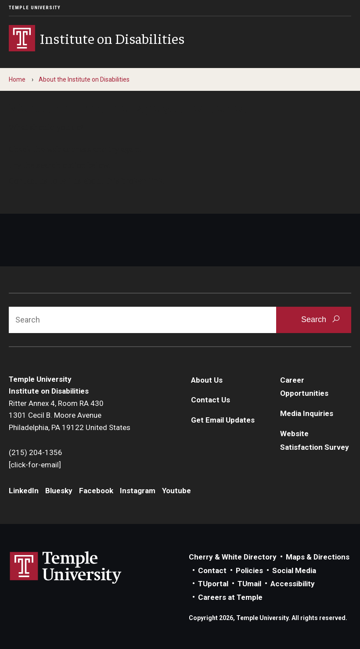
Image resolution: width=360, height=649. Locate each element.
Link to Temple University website (66, 567)
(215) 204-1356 (35, 452)
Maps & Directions (317, 556)
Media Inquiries (306, 413)
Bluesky (58, 490)
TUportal (213, 583)
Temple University (35, 8)
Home (17, 79)
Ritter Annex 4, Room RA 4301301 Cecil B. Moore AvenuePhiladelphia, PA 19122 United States (69, 415)
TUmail (249, 583)
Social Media (294, 570)
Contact (212, 570)
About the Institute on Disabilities (84, 79)
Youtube (176, 490)
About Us (207, 380)
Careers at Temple (230, 597)
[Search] (142, 320)
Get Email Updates (223, 420)
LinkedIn (24, 490)
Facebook (96, 490)
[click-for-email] (35, 464)
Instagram (137, 490)
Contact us (28, 180)
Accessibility (292, 583)
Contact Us (210, 399)
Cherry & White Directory (233, 556)
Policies (249, 570)
